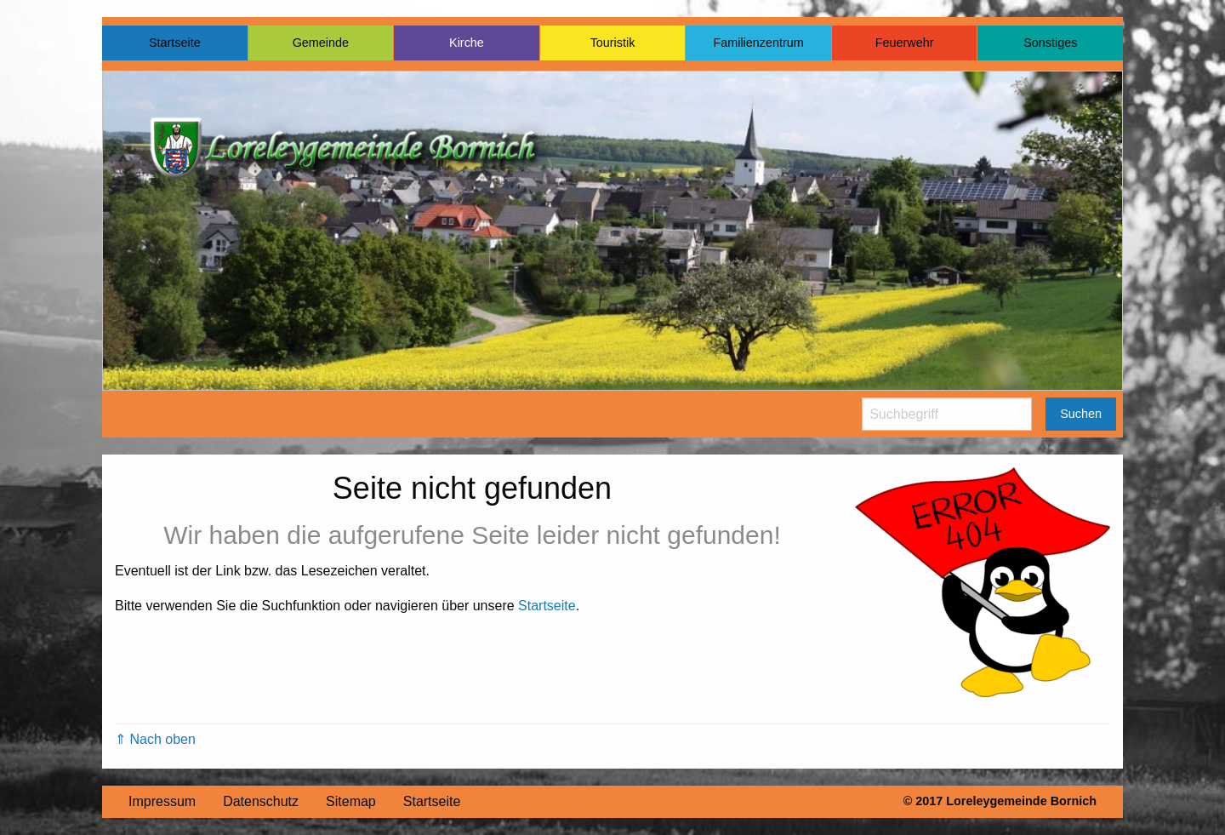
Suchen (1081, 413)
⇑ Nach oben (155, 739)
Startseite (175, 42)
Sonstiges (1050, 42)
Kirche (466, 42)
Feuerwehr (904, 42)
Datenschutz (261, 801)
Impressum (162, 801)
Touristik (612, 42)
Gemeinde (321, 42)
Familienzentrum (758, 42)
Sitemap (351, 801)
